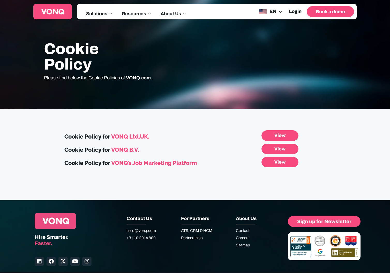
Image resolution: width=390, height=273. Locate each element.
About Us (173, 14)
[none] (270, 11)
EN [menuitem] (272, 11)
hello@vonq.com (141, 231)
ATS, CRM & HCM (196, 231)
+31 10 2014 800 (141, 238)
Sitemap (243, 245)
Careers (243, 238)
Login (295, 11)
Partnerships (192, 238)
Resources (136, 14)
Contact (242, 231)
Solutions (99, 14)
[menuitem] (270, 11)
